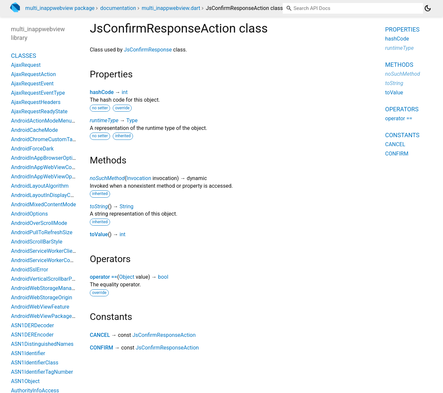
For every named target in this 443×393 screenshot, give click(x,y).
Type (132, 120)
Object (126, 277)
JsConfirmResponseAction (164, 335)
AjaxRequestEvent (32, 83)
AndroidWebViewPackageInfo (46, 316)
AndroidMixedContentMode (43, 204)
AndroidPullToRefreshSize (42, 232)
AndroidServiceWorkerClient (44, 251)
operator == (103, 277)
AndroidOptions (29, 214)
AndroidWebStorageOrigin (41, 297)
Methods (399, 64)
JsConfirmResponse (148, 50)
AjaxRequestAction (33, 74)
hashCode (102, 92)
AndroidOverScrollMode (39, 223)
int (125, 92)
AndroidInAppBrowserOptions (46, 158)
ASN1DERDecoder (32, 325)
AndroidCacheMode (34, 130)
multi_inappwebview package (59, 8)
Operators (401, 109)
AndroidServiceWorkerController (49, 260)
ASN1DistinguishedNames (42, 344)
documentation (118, 8)
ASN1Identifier (28, 353)
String (126, 206)
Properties (402, 29)
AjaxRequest (26, 65)
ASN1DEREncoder (32, 335)
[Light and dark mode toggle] (427, 8)
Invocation (138, 178)
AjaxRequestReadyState (39, 111)
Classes (23, 55)
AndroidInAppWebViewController (49, 167)
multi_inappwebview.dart (171, 8)
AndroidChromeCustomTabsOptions (53, 139)
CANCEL (100, 335)
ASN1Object (25, 381)
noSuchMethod (107, 178)
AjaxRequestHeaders (36, 102)
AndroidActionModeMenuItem (46, 121)
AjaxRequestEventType (38, 93)
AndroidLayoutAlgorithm (40, 186)
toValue (99, 234)
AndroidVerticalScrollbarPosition (49, 279)
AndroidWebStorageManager (45, 288)
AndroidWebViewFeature (40, 307)
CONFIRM (101, 347)
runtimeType (104, 120)
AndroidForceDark (32, 149)
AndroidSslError (29, 269)
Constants (402, 135)
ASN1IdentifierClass (34, 362)
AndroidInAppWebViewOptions (47, 176)
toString (99, 206)
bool (163, 277)
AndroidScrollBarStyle (36, 242)
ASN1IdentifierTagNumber (42, 372)
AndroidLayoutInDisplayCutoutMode (53, 195)
